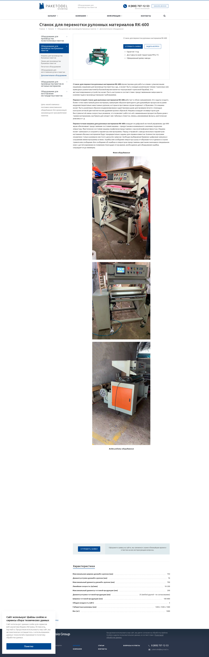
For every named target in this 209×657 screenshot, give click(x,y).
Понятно (28, 646)
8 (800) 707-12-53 (138, 5)
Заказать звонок (160, 6)
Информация (114, 16)
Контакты (146, 16)
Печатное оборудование (51, 67)
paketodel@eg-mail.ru (160, 649)
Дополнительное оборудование (54, 75)
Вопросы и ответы (131, 645)
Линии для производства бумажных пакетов (51, 62)
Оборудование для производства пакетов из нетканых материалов (52, 84)
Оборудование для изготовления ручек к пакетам (53, 71)
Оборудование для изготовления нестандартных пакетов (52, 93)
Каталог (53, 16)
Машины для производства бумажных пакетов (52, 57)
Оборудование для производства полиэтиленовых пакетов (52, 38)
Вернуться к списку (47, 620)
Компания (81, 16)
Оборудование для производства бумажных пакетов (52, 48)
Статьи (101, 645)
